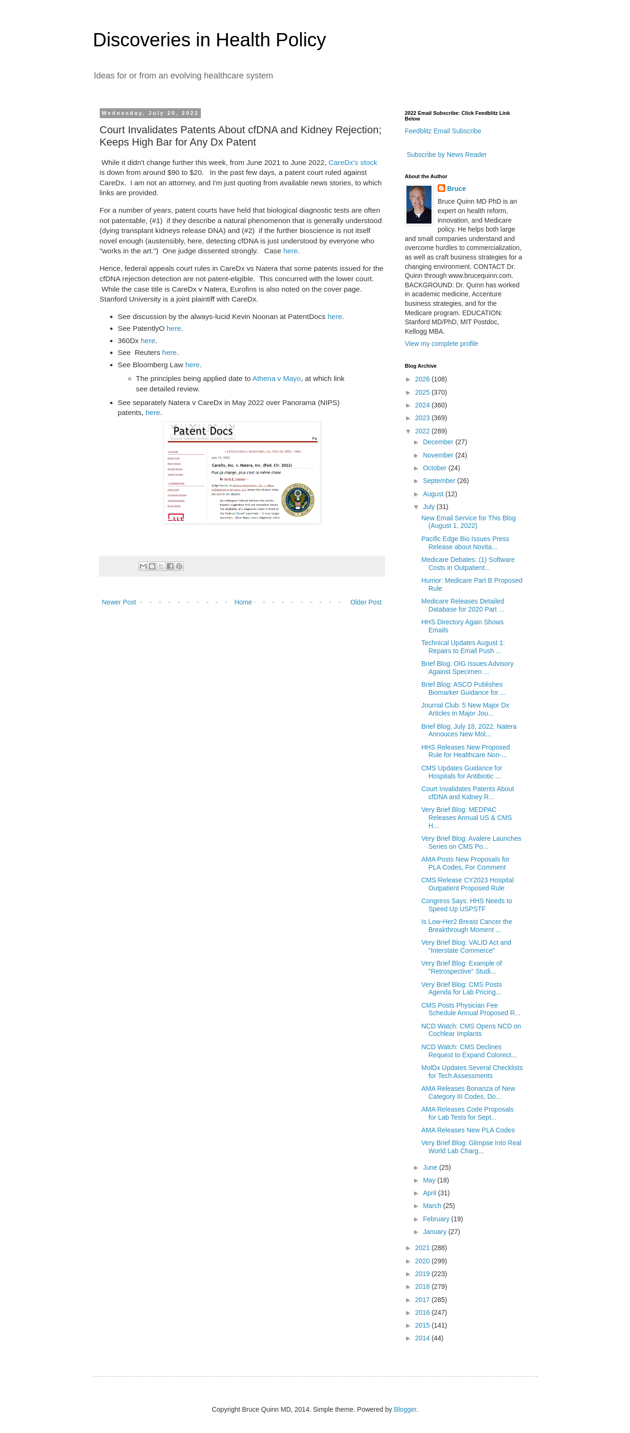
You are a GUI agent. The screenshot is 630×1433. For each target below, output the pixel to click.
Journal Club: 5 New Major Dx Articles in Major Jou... (465, 709)
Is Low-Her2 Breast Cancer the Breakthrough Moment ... (466, 925)
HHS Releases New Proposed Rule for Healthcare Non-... (465, 751)
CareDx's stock (352, 162)
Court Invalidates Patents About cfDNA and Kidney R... (467, 793)
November (439, 455)
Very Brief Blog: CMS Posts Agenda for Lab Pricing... (461, 988)
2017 (423, 1300)
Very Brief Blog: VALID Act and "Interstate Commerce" (466, 946)
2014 (423, 1338)
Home (243, 602)
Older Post (365, 602)
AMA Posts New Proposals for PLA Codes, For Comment (465, 863)
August (434, 494)
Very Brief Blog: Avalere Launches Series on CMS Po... (471, 842)
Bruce (456, 188)
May (430, 1180)
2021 (423, 1248)
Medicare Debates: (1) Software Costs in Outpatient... (468, 563)
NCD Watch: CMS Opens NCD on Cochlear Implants (471, 1030)
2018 (423, 1286)
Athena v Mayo (276, 378)
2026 (423, 379)
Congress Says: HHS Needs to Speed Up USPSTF (466, 905)
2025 (423, 392)
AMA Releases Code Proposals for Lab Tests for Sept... (467, 1113)
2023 (423, 418)
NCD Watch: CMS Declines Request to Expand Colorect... (469, 1051)
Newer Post (119, 602)
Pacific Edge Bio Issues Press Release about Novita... (465, 543)
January (436, 1231)
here (290, 251)
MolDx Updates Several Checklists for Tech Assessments (472, 1071)
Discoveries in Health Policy (210, 39)
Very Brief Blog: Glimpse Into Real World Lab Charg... (471, 1147)
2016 (423, 1312)
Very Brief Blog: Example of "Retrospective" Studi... (461, 967)
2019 (423, 1274)
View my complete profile (441, 343)
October (436, 468)
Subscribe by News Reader (446, 154)
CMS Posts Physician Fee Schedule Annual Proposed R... (470, 1009)
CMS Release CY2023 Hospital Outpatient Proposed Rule (467, 884)
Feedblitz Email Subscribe (443, 131)
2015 (423, 1325)
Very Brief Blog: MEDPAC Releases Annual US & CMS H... (466, 817)
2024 (423, 405)
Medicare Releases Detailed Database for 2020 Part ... (462, 605)
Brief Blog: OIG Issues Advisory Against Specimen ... (467, 667)
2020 (423, 1261)
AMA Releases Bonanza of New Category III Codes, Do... (468, 1092)
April (430, 1193)
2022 (423, 431)
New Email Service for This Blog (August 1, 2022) (468, 522)
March (433, 1205)
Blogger (405, 1409)
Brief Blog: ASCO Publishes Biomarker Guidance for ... (463, 688)
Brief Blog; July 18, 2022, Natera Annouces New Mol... (469, 730)
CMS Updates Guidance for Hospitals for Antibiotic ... (461, 772)
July (430, 506)
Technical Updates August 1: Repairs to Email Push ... (463, 647)
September (440, 480)
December (439, 442)
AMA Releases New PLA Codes (468, 1130)
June (431, 1167)
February (437, 1219)
